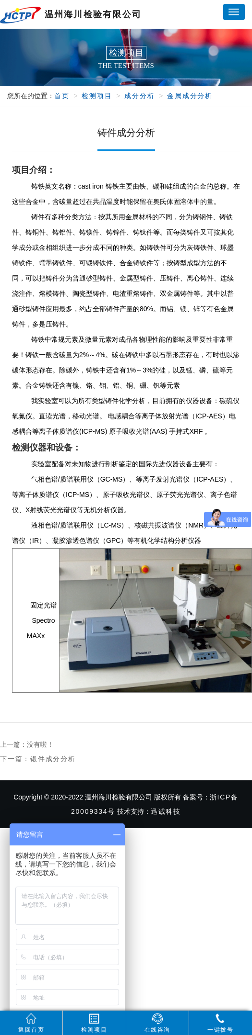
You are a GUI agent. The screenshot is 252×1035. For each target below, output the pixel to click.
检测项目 (97, 96)
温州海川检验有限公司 (71, 15)
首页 (62, 96)
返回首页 (31, 1023)
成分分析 (139, 96)
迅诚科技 (166, 811)
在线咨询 (157, 1023)
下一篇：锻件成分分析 (38, 759)
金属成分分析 (190, 96)
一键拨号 (220, 1023)
